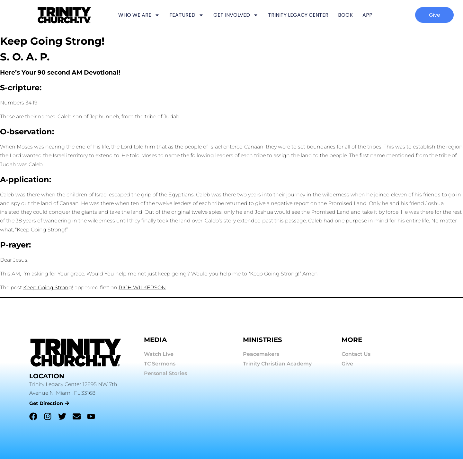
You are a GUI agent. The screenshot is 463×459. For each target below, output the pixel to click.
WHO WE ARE (139, 15)
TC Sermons (159, 364)
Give (347, 364)
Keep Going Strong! (48, 287)
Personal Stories (165, 373)
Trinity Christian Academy (277, 364)
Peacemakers (261, 354)
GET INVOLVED (235, 15)
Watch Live (159, 354)
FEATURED (186, 15)
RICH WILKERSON (142, 287)
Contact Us (356, 354)
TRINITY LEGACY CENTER (298, 15)
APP (367, 15)
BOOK (345, 15)
